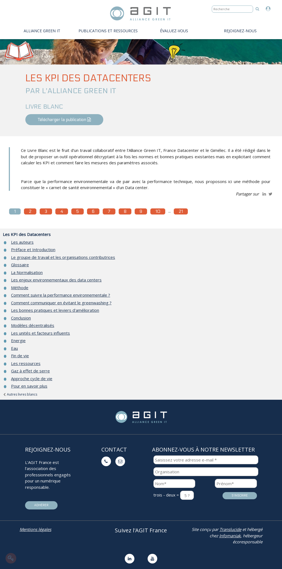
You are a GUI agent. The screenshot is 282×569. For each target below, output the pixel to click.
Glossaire (20, 264)
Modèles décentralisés (32, 325)
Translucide (230, 529)
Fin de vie (20, 355)
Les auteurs (22, 242)
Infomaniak (230, 535)
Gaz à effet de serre (30, 371)
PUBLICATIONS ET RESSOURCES (108, 30)
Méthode (19, 287)
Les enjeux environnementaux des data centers (56, 280)
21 (181, 211)
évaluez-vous (174, 30)
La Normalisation (27, 272)
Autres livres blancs (20, 394)
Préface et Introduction (33, 249)
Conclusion (21, 318)
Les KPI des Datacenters (27, 234)
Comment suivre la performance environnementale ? (60, 295)
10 (157, 211)
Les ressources (25, 363)
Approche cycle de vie (31, 378)
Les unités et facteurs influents (40, 333)
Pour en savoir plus (29, 386)
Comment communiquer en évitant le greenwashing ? (61, 302)
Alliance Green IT (42, 30)
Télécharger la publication (64, 119)
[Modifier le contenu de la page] (11, 558)
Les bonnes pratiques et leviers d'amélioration (55, 310)
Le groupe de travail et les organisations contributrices (63, 257)
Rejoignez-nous (240, 30)
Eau (14, 348)
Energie (18, 340)
